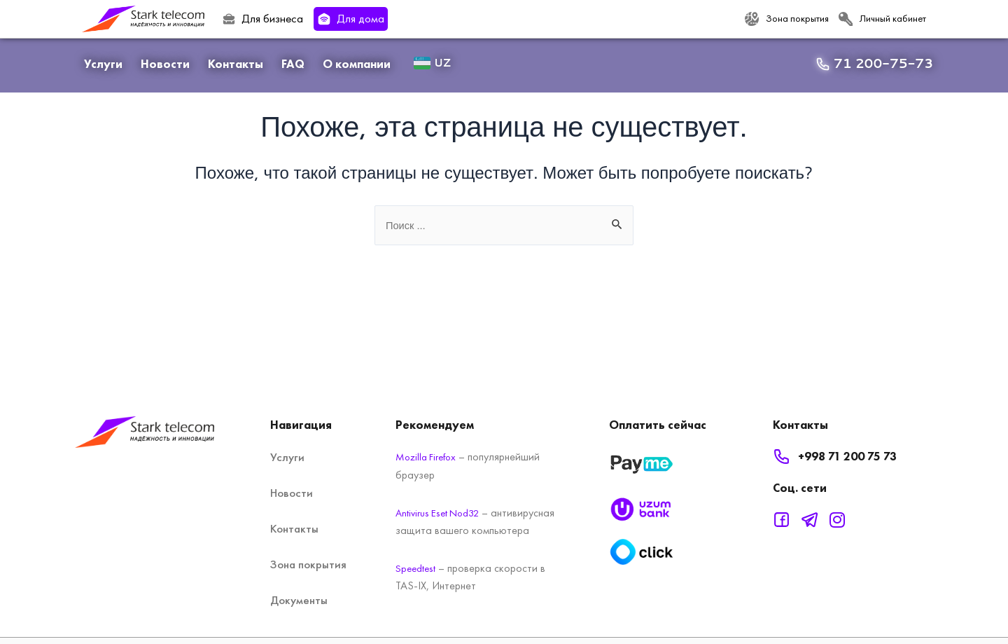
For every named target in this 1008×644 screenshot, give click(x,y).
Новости (165, 63)
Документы (299, 583)
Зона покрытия (308, 548)
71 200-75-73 (883, 63)
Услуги (103, 63)
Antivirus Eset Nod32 (442, 495)
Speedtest (418, 569)
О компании (357, 63)
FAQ (292, 63)
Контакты (235, 63)
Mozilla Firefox (429, 440)
